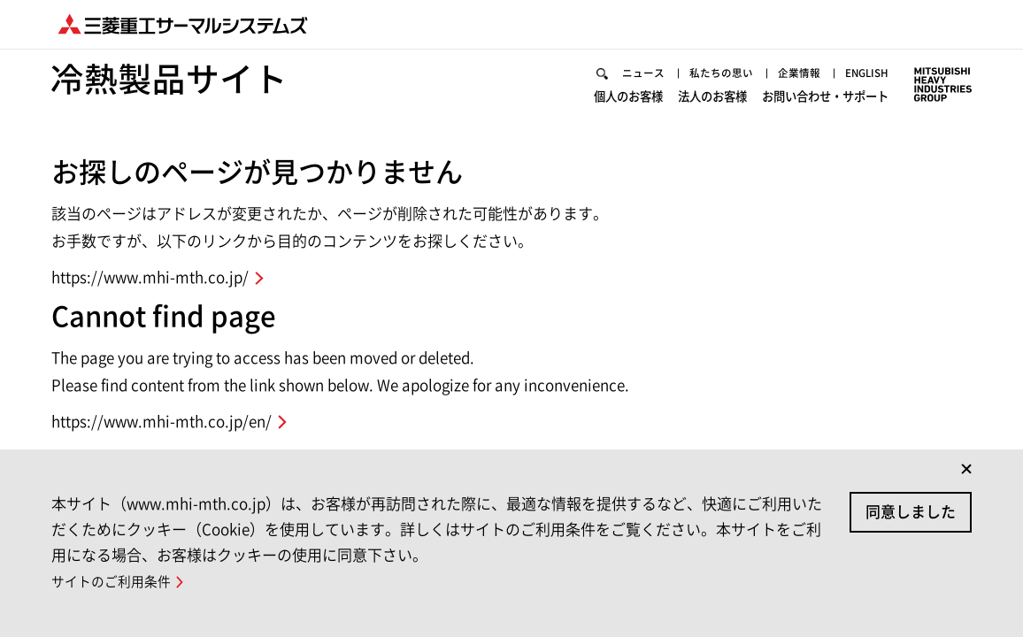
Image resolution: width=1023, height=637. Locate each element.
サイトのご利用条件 (111, 581)
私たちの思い (721, 73)
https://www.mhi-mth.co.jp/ (150, 277)
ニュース (643, 73)
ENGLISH (866, 73)
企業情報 (799, 73)
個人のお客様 (628, 96)
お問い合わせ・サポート (825, 96)
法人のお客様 (712, 96)
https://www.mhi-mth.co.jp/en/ (161, 421)
